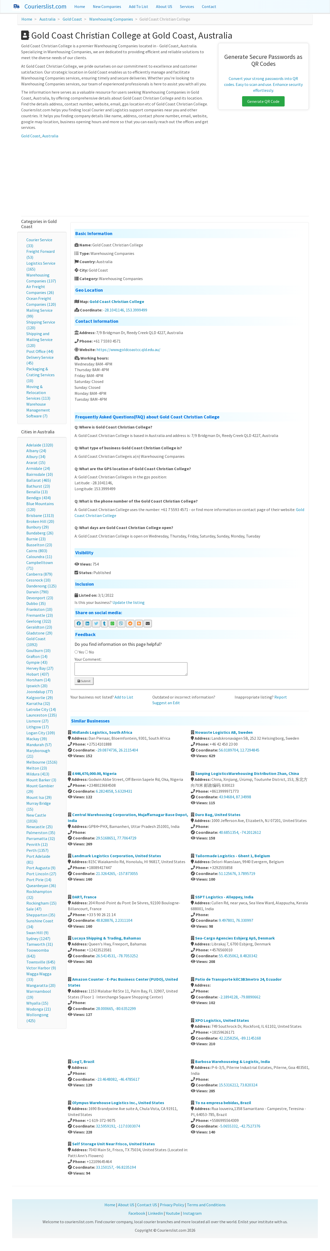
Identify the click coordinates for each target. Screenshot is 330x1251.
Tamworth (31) (39, 944)
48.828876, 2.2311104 (114, 920)
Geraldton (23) (39, 627)
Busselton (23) (39, 544)
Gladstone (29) (39, 633)
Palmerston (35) (40, 832)
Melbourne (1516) (41, 762)
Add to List (123, 697)
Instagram (192, 1213)
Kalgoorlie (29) (39, 697)
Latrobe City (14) (41, 709)
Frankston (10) (39, 609)
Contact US (147, 1204)
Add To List (138, 6)
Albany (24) (36, 450)
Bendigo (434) (38, 497)
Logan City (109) (40, 732)
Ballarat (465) (38, 480)
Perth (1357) (37, 850)
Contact (209, 6)
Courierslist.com (45, 6)
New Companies (107, 6)
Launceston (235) (41, 715)
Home (79, 6)
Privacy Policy (172, 1204)
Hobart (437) (37, 674)
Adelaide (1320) (39, 445)
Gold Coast (72, 19)
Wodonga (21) (38, 1009)
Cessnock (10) (38, 580)
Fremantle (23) (39, 615)
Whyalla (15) (37, 1003)
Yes (81, 652)
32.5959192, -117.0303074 (118, 1126)
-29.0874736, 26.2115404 (117, 750)
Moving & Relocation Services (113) (38, 392)
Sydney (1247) (38, 938)
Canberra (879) (39, 574)
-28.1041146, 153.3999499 (125, 309)
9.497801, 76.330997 (236, 920)
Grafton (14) (36, 656)
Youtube (173, 1213)
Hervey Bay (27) (39, 668)
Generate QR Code (263, 101)
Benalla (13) (37, 491)
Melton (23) (36, 768)
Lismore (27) (37, 720)
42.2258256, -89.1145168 (240, 1038)
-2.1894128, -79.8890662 (239, 996)
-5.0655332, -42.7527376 (239, 1126)
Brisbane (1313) (40, 515)
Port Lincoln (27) (41, 873)
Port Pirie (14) (38, 879)
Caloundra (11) (39, 556)
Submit (84, 681)
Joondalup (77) (39, 691)
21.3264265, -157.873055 (117, 873)
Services (187, 6)
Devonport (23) (39, 597)
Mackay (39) (36, 738)
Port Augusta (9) (40, 867)
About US (164, 6)
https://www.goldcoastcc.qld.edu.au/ (128, 349)
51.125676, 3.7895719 (237, 873)
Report (280, 697)
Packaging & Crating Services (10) (40, 374)
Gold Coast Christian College (116, 301)
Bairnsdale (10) (39, 474)
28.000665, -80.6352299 (116, 1008)
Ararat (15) (35, 462)
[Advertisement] (165, 177)
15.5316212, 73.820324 (238, 1084)
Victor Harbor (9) (41, 967)
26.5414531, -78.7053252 (117, 955)
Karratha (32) (38, 703)
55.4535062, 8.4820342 (238, 955)
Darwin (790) (37, 591)
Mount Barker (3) (41, 779)
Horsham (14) (38, 679)
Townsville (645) (40, 961)
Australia (47, 19)
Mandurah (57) (39, 744)
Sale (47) (34, 909)
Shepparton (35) (40, 914)
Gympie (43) (36, 662)
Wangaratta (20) (40, 985)
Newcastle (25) (39, 826)
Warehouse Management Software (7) (38, 409)
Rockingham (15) (41, 903)
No (91, 652)
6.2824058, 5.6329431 (114, 791)
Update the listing (128, 602)
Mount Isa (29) (39, 797)
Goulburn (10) (38, 650)
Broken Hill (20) (40, 521)
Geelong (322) (38, 621)
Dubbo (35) (36, 603)
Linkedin (155, 1213)
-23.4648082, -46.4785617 (117, 1079)
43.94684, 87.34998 (235, 796)
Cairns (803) (36, 550)
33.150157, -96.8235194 (116, 1167)
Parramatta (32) (40, 838)
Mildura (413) (37, 773)
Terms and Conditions (206, 1204)
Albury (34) (35, 456)
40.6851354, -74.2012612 (240, 832)
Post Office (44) (39, 351)
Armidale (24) (38, 468)
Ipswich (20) (36, 685)
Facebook (136, 1213)
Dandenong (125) (41, 585)
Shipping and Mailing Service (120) (39, 339)
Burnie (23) (36, 538)
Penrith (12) (37, 844)
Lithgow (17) (37, 726)
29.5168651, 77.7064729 (116, 838)
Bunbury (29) (37, 527)
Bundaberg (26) (39, 532)
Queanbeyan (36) (41, 885)
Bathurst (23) (38, 486)
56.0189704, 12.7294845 (239, 750)
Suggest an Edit (166, 702)
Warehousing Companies (111, 19)
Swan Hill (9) (37, 932)
